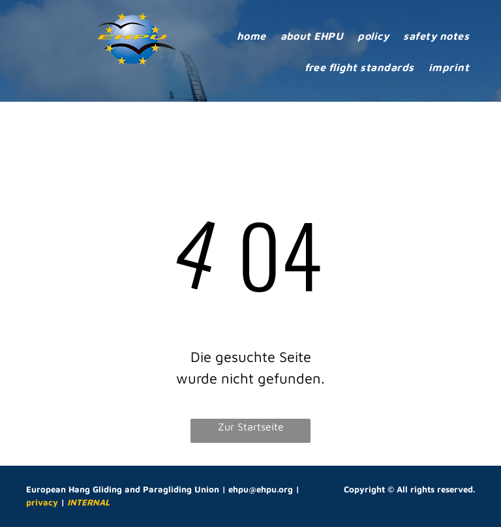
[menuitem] (251, 36)
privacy (42, 502)
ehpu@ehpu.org (260, 489)
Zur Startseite (251, 426)
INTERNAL (88, 502)
